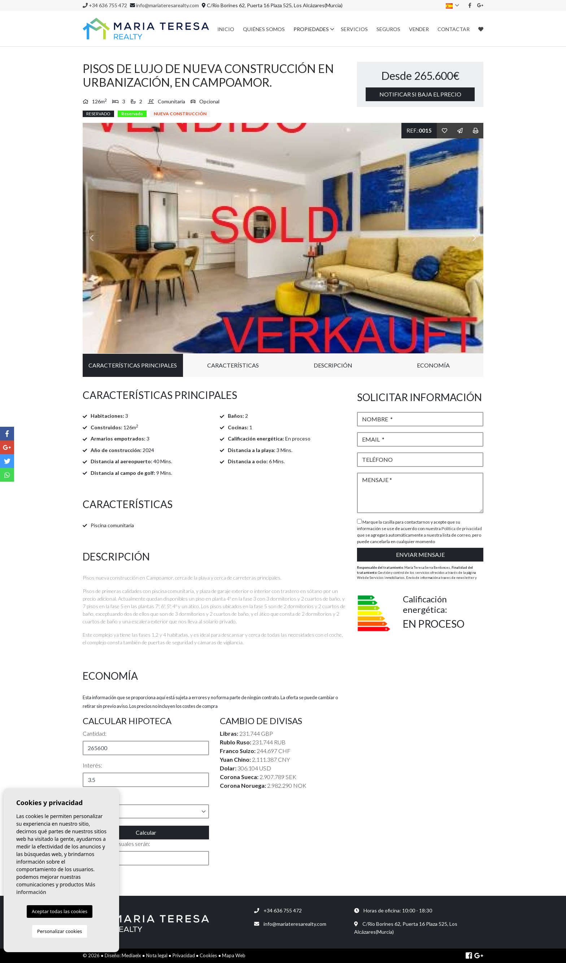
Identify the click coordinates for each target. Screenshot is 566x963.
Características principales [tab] (132, 365)
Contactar (453, 29)
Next (474, 238)
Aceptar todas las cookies (59, 911)
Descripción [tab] (333, 365)
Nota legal (156, 955)
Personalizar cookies (59, 931)
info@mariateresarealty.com (167, 5)
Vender (419, 29)
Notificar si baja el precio (420, 94)
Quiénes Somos (264, 29)
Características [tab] (233, 365)
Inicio (225, 29)
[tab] (214, 395)
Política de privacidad (461, 528)
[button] (146, 811)
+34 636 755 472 (105, 5)
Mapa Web (233, 955)
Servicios (354, 29)
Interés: (92, 765)
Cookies (208, 955)
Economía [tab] (433, 365)
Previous (92, 238)
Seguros (388, 29)
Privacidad (184, 955)
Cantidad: (94, 733)
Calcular (146, 832)
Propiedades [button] (311, 29)
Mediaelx (131, 955)
